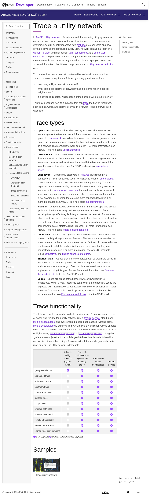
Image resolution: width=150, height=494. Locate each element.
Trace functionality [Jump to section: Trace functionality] (130, 47)
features (81, 45)
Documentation (45, 4)
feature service (92, 318)
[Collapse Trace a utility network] (6, 173)
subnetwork (55, 138)
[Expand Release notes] (4, 72)
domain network (41, 52)
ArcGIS (40, 37)
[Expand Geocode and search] (4, 127)
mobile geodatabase (44, 322)
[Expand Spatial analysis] (4, 142)
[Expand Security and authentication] (4, 236)
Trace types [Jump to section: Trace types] (127, 42)
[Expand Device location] (4, 122)
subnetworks (81, 52)
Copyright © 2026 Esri (12, 492)
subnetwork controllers (66, 190)
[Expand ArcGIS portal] (4, 224)
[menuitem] (77, 15)
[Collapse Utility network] (4, 147)
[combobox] (17, 26)
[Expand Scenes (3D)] (4, 86)
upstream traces (71, 150)
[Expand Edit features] (4, 117)
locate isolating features (75, 230)
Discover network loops (73, 294)
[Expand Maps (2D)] (4, 82)
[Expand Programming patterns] (4, 229)
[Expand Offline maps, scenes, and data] (4, 218)
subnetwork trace (95, 202)
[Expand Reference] (17, 252)
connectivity (50, 254)
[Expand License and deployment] (4, 242)
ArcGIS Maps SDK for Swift (19, 14)
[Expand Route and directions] (4, 132)
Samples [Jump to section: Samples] (126, 52)
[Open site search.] (143, 5)
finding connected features (76, 254)
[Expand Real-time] (4, 137)
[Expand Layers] (4, 91)
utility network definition (101, 64)
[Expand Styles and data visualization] (4, 106)
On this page (125, 37)
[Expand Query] (4, 112)
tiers (71, 52)
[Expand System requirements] (4, 52)
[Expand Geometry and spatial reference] (4, 98)
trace (86, 103)
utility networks (52, 37)
